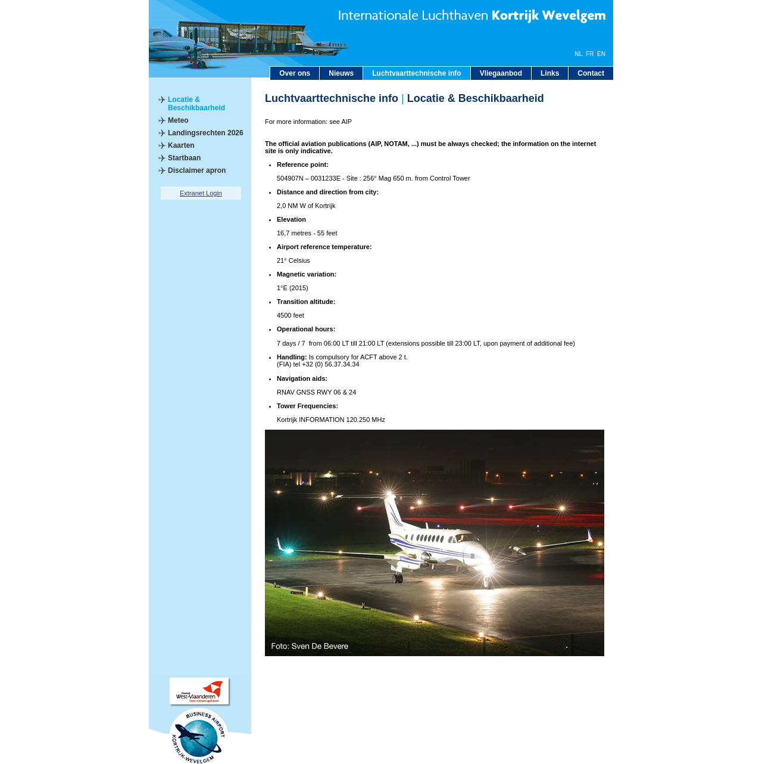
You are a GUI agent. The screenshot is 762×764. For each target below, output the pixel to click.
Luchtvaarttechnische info (416, 73)
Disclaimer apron (197, 170)
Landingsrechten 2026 (205, 133)
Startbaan (184, 158)
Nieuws (341, 73)
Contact (590, 73)
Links (550, 73)
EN (601, 54)
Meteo (178, 120)
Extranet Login (201, 193)
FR (590, 54)
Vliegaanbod (501, 73)
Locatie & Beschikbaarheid (196, 103)
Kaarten (181, 145)
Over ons (294, 73)
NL (578, 54)
